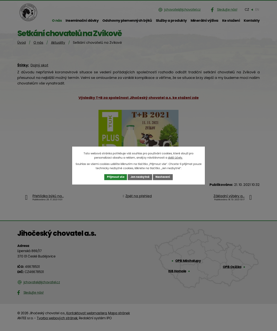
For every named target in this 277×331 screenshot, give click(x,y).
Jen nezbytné (140, 177)
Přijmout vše (114, 177)
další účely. (175, 158)
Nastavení (164, 177)
